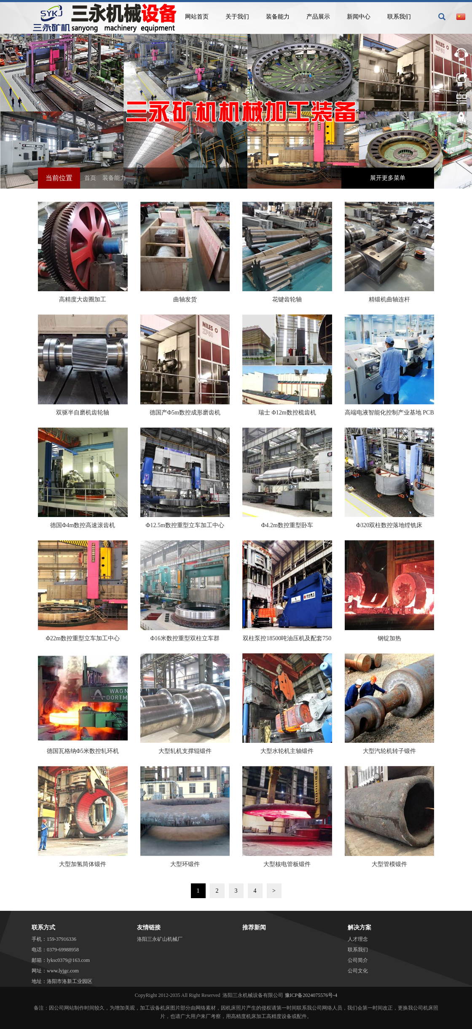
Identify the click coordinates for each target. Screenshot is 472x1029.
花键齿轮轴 (287, 299)
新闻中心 (358, 17)
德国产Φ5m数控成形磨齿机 (185, 412)
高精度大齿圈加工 (82, 299)
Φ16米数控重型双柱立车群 (185, 638)
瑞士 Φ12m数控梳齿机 (287, 412)
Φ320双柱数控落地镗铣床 (389, 525)
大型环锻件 (185, 864)
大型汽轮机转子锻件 (389, 751)
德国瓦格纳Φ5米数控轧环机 (83, 751)
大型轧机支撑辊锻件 (185, 751)
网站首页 (197, 17)
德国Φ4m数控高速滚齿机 (82, 525)
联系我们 (399, 17)
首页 (90, 178)
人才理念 (358, 939)
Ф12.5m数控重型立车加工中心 (185, 525)
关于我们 (237, 17)
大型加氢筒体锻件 (82, 864)
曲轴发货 (185, 299)
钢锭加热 (389, 638)
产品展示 (318, 17)
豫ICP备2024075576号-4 (311, 995)
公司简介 (358, 960)
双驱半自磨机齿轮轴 (82, 412)
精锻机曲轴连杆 (389, 299)
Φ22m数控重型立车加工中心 (83, 638)
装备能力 (278, 17)
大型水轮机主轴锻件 (287, 751)
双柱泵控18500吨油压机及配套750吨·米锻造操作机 (287, 641)
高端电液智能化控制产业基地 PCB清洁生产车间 (389, 415)
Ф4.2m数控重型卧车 (287, 525)
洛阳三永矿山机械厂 (159, 939)
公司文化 (358, 971)
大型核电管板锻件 (287, 864)
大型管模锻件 (389, 864)
